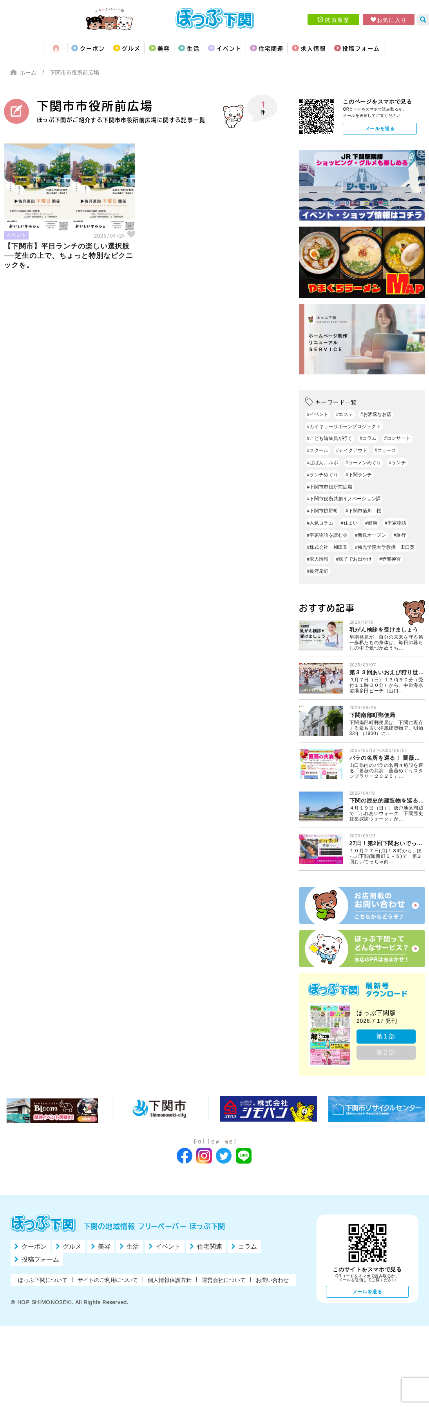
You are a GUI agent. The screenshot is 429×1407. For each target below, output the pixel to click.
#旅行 (400, 535)
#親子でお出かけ (354, 559)
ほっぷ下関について (42, 1280)
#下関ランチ (359, 474)
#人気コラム (320, 523)
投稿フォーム (398, 48)
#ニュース (385, 450)
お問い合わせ (272, 1280)
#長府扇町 (317, 571)
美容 (146, 48)
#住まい (349, 523)
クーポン (53, 48)
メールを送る (380, 128)
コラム (247, 1246)
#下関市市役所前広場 (329, 487)
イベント (231, 48)
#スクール (317, 450)
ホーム (28, 72)
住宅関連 (285, 48)
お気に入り (392, 19)
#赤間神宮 (390, 559)
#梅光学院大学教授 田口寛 (385, 547)
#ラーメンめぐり (364, 462)
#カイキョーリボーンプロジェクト (344, 426)
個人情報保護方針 (170, 1280)
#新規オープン (370, 535)
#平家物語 (395, 523)
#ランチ (397, 462)
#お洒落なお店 (376, 414)
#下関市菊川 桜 (364, 511)
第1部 (386, 1036)
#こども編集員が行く (329, 438)
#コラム (368, 438)
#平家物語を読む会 (327, 535)
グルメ (103, 48)
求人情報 (338, 48)
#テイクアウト (351, 450)
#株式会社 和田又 (327, 547)
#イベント (317, 414)
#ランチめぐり (322, 474)
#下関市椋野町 (322, 511)
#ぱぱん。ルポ (322, 462)
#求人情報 (317, 559)
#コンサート (397, 438)
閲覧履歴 (337, 19)
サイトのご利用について (108, 1280)
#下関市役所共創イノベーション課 (344, 498)
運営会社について (224, 1280)
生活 (185, 48)
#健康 (371, 523)
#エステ (344, 414)
